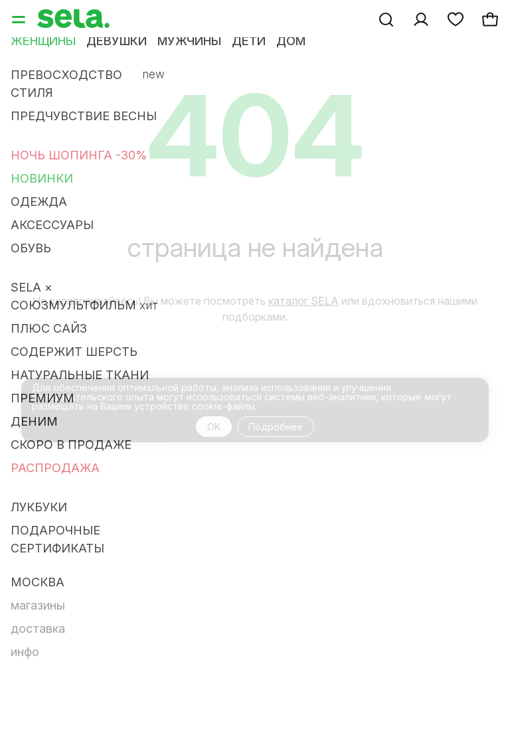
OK (213, 426)
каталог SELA (303, 300)
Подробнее (275, 426)
